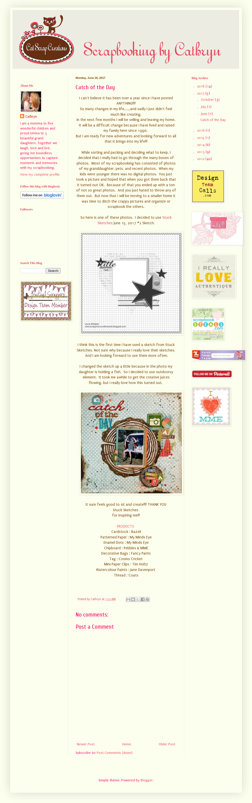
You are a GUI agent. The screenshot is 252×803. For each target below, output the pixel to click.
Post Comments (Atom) (115, 753)
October (208, 100)
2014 (201, 145)
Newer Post (85, 744)
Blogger (147, 780)
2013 (201, 152)
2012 (201, 159)
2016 (201, 130)
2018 (201, 86)
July (204, 107)
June (204, 114)
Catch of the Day (213, 120)
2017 (201, 93)
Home (126, 744)
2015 (201, 138)
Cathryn (31, 116)
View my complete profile (40, 174)
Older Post (167, 744)
